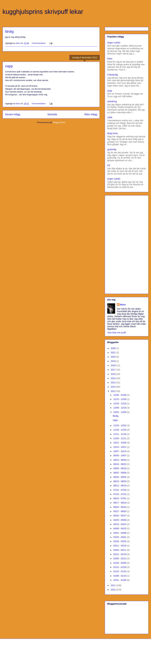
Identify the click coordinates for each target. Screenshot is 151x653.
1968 (109, 117)
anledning (112, 101)
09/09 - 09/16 (120, 468)
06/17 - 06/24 (120, 502)
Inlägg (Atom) (59, 122)
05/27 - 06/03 (120, 511)
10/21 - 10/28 (120, 442)
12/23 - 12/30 (120, 399)
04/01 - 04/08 (120, 533)
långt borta (112, 133)
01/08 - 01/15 (120, 576)
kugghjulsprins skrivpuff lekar (43, 11)
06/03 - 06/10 (120, 507)
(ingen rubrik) (113, 42)
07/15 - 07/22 (120, 494)
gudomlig (111, 149)
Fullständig (112, 74)
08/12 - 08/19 (120, 485)
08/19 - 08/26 (120, 481)
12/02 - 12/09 (120, 412)
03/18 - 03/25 (120, 541)
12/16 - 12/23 (120, 403)
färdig (9, 31)
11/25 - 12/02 (120, 425)
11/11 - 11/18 (120, 434)
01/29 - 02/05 (120, 563)
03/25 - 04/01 (120, 537)
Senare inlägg (12, 114)
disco (123, 304)
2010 (113, 589)
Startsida (52, 114)
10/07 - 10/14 (120, 451)
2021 (113, 352)
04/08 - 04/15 (120, 528)
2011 (113, 585)
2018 (113, 365)
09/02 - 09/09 (120, 472)
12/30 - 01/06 (120, 395)
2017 (113, 369)
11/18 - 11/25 (120, 429)
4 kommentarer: (39, 43)
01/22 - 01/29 (120, 567)
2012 (113, 391)
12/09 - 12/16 (120, 407)
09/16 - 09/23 (120, 464)
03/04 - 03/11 (120, 550)
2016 (113, 374)
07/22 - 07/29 (120, 490)
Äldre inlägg (90, 114)
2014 (113, 382)
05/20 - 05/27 (120, 515)
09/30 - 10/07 (120, 455)
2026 (113, 348)
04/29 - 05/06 (120, 520)
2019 (113, 361)
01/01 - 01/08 (120, 580)
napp (9, 66)
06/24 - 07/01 (120, 498)
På (108, 165)
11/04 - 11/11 (120, 438)
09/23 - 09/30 (120, 460)
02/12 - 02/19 (120, 554)
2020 (113, 357)
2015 (113, 378)
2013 (113, 387)
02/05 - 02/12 (120, 558)
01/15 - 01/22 (120, 571)
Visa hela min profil (116, 332)
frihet (109, 58)
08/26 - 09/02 (120, 477)
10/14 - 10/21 (120, 447)
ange (109, 90)
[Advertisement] (118, 244)
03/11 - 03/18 (120, 545)
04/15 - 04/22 (120, 524)
